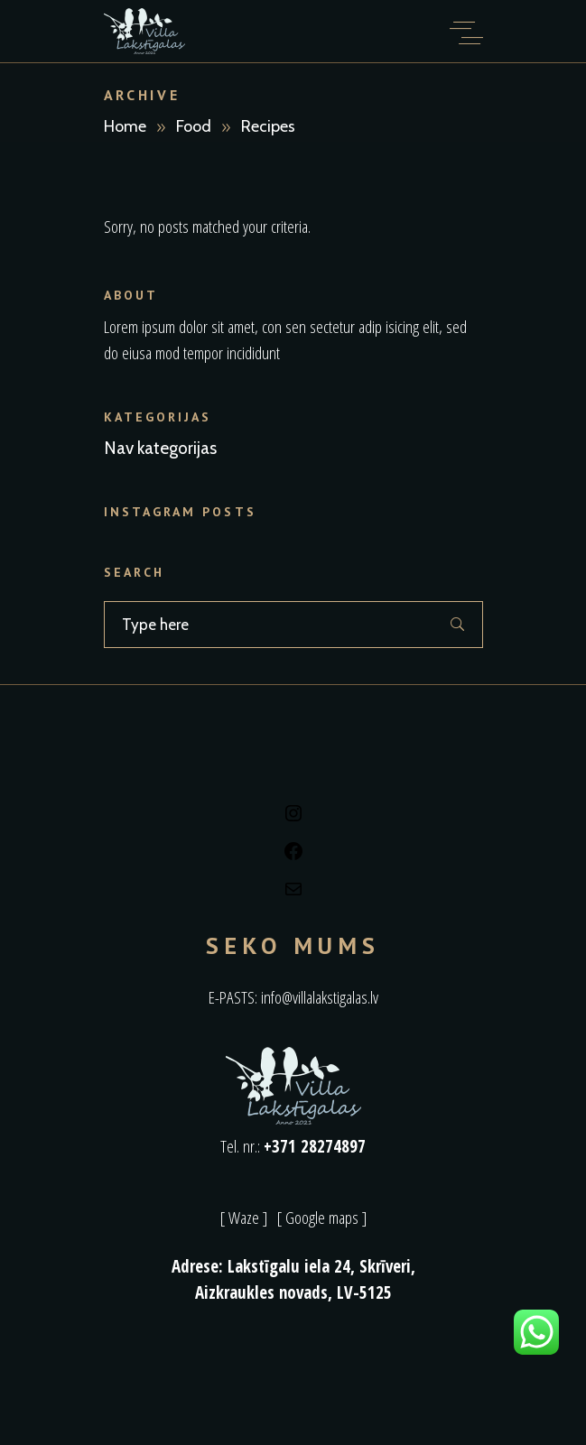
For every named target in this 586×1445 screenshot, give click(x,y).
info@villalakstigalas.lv (319, 997)
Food (193, 126)
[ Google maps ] (321, 1217)
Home (125, 126)
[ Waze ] (243, 1217)
